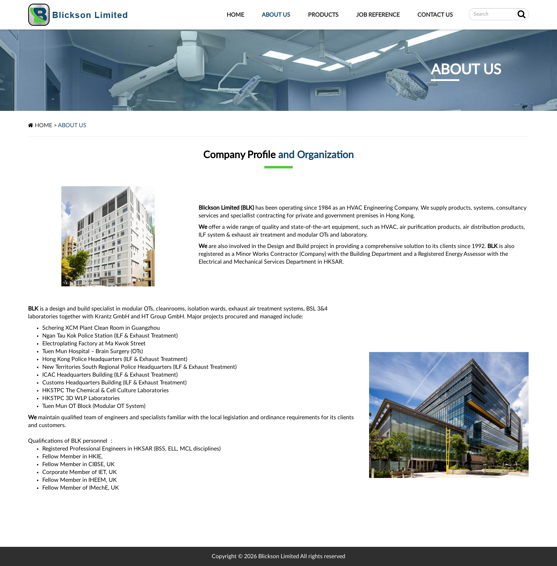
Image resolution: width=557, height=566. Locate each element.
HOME (235, 15)
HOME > (46, 125)
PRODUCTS (323, 15)
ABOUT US (276, 15)
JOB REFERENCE (378, 15)
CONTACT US (435, 15)
